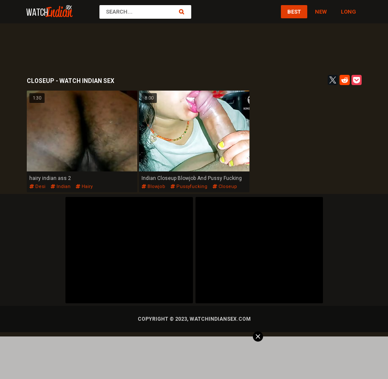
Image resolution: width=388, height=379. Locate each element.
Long (348, 12)
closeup (224, 186)
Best (294, 12)
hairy (84, 186)
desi (37, 186)
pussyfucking (188, 186)
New (321, 12)
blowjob (153, 186)
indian (61, 186)
